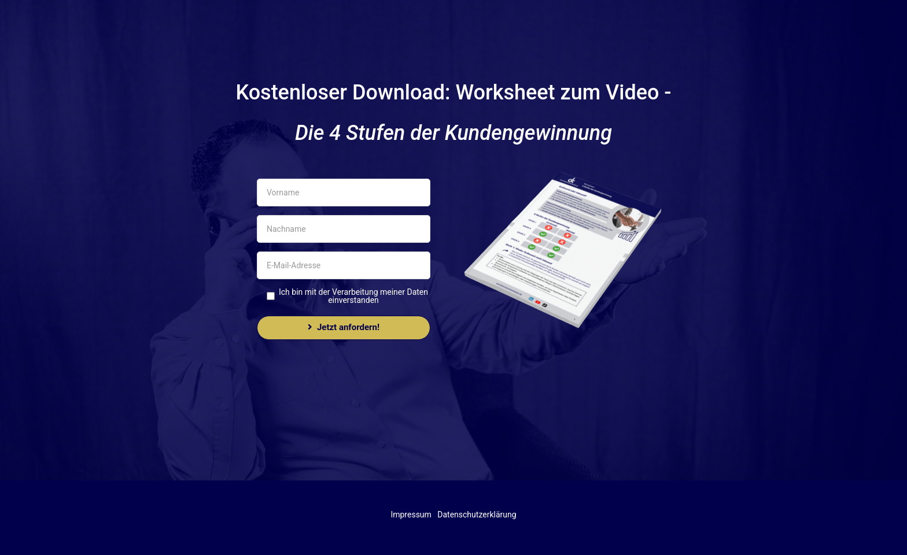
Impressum (410, 514)
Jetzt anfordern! (343, 327)
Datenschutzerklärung (476, 514)
